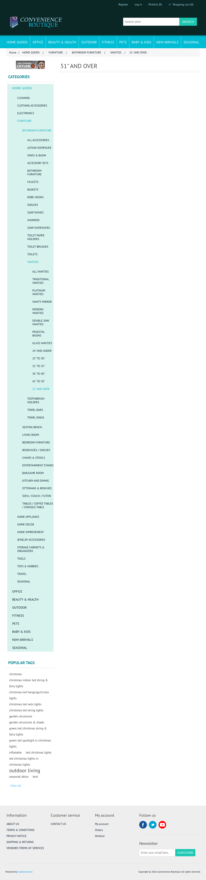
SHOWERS (33, 220)
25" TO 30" (38, 358)
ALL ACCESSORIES (38, 140)
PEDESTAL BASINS (38, 333)
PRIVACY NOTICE (16, 836)
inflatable (15, 752)
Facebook (143, 825)
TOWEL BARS (35, 410)
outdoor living (24, 770)
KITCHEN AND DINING (35, 480)
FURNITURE (24, 121)
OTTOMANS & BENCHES (37, 488)
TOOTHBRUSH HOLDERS (35, 400)
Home (12, 52)
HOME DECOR (25, 524)
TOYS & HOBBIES (27, 566)
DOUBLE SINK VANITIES (40, 322)
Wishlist (99, 836)
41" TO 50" (38, 381)
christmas (15, 674)
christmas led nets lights (25, 704)
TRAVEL (22, 574)
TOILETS (32, 254)
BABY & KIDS (141, 42)
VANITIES (33, 262)
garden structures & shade (26, 722)
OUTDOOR (89, 42)
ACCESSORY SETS (37, 163)
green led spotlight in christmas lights (30, 743)
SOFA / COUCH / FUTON (36, 496)
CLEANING (23, 98)
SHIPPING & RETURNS (20, 842)
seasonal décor (19, 776)
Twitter (153, 825)
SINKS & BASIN (36, 155)
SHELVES (32, 205)
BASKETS (32, 189)
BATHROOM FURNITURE (37, 130)
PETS (123, 42)
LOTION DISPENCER (39, 148)
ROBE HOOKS (35, 197)
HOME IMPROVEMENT (30, 532)
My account (101, 824)
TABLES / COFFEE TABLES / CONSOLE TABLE (37, 505)
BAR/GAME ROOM (33, 473)
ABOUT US (12, 824)
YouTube (162, 825)
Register (123, 4)
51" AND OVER (41, 389)
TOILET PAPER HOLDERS (35, 237)
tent (35, 776)
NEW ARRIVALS (167, 42)
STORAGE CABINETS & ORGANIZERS (30, 549)
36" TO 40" (38, 373)
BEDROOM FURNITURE (36, 442)
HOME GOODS (17, 42)
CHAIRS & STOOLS (33, 457)
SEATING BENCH (32, 427)
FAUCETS (32, 182)
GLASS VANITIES (42, 343)
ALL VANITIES (40, 271)
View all (15, 786)
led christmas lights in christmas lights (23, 761)
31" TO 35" (38, 366)
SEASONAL (191, 42)
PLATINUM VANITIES (38, 292)
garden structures (20, 716)
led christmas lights (39, 752)
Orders (99, 830)
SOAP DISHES (35, 212)
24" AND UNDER (42, 351)
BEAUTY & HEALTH (62, 42)
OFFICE (38, 42)
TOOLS (21, 558)
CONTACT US (58, 824)
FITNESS (108, 42)
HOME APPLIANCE (28, 517)
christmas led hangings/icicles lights (29, 695)
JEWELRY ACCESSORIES (31, 540)
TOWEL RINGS (35, 417)
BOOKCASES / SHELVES (36, 450)
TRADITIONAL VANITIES (40, 281)
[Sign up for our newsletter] (157, 852)
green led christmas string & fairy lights (28, 731)
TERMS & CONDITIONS (20, 830)
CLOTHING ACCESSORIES (32, 105)
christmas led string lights (26, 710)
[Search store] (151, 22)
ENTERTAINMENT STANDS (38, 465)
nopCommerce (25, 871)
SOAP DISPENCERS (38, 228)
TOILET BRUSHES (37, 246)
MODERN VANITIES (38, 311)
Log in (138, 4)
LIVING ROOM (30, 435)
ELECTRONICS (25, 113)
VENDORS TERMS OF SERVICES (25, 848)
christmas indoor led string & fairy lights (28, 683)
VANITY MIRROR (42, 302)
